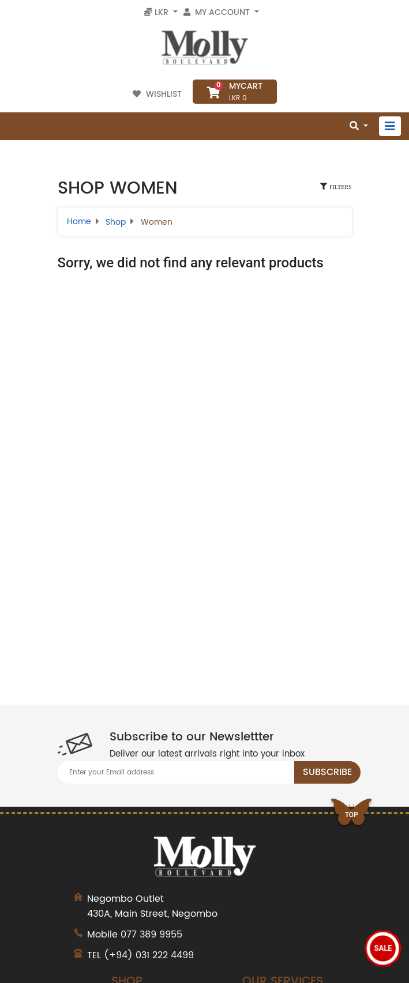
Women (156, 222)
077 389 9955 (151, 934)
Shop (116, 222)
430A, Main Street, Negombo (204, 906)
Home (79, 221)
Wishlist (158, 94)
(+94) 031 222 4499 (149, 955)
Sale (383, 948)
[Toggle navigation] (390, 126)
